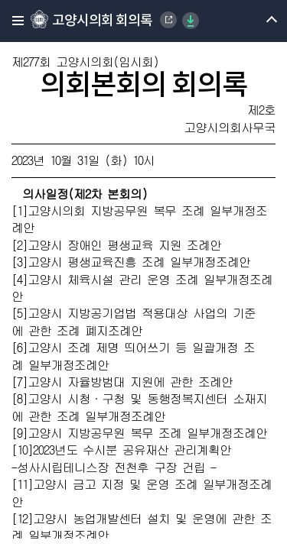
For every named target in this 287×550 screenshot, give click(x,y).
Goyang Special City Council (168, 19)
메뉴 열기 (258, 21)
